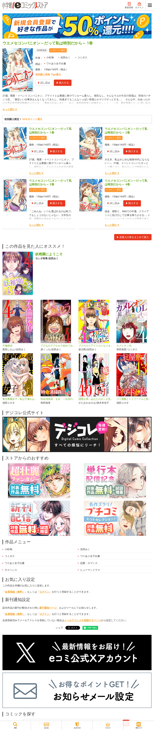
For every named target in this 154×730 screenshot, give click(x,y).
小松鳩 (50, 57)
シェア (59, 627)
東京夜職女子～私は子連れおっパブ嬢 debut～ (19, 399)
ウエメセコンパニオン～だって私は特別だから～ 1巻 (50, 130)
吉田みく (65, 57)
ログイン (139, 5)
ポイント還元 (59, 50)
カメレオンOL (124, 345)
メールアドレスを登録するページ (82, 620)
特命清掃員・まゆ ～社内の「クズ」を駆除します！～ (58, 399)
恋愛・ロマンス (88, 563)
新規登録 (129, 5)
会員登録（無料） (15, 591)
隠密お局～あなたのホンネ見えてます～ (96, 399)
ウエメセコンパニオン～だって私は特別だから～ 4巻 (126, 182)
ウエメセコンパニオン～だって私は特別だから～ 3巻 (50, 182)
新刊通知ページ (48, 607)
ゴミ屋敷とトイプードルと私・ (133, 399)
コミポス (82, 57)
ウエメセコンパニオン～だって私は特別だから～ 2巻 (126, 130)
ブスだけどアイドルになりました (96, 345)
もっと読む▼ (9, 109)
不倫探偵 (7, 345)
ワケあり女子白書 (56, 63)
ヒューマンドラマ (90, 570)
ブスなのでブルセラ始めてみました (58, 345)
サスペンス (11, 570)
